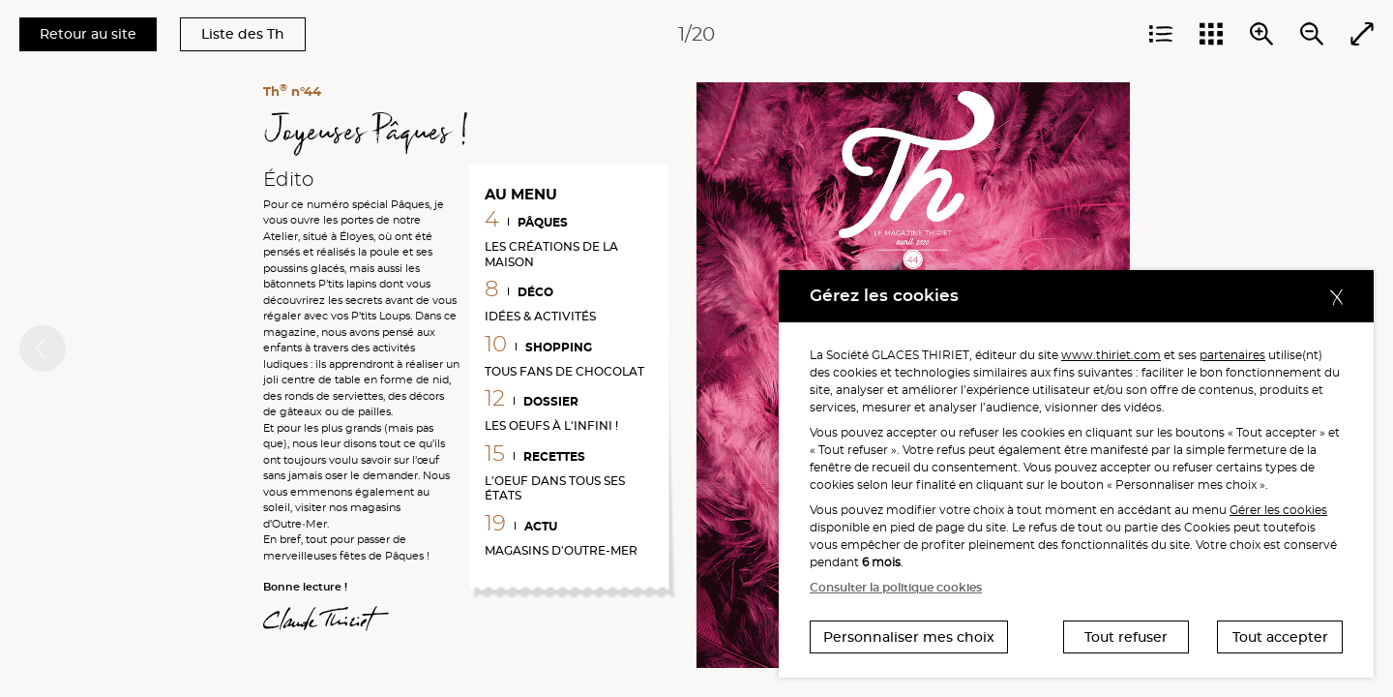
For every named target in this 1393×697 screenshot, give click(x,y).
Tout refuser (1126, 637)
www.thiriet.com (1111, 355)
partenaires (1232, 355)
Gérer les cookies (1278, 509)
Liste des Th (242, 34)
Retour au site (88, 34)
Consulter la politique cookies (896, 587)
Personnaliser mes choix (908, 637)
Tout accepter (1280, 637)
